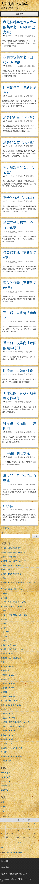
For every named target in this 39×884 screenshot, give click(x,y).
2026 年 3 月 (5, 781)
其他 (2, 802)
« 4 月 (18, 843)
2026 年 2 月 (5, 786)
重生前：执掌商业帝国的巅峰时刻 (13, 552)
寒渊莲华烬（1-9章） (9, 645)
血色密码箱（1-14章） (9, 679)
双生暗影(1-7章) (6, 744)
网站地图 (5, 861)
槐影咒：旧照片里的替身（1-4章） (14, 602)
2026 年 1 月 (5, 790)
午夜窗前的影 (6, 761)
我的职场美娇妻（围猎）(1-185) (12, 589)
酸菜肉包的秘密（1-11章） (10, 701)
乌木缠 (3, 611)
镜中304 (4, 628)
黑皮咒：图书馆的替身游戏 (11, 574)
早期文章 (5, 528)
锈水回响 (4, 598)
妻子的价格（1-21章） (19, 197)
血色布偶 (4, 619)
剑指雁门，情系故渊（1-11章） (12, 649)
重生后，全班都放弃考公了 (11, 548)
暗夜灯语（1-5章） (8, 714)
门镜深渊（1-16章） (8, 731)
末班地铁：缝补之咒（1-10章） (12, 606)
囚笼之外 (4, 662)
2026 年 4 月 (5, 777)
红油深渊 (4, 692)
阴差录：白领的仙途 (18, 370)
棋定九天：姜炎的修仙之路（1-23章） (15, 615)
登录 (1, 848)
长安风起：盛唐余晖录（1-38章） (13, 726)
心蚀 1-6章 (5, 632)
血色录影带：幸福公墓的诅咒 (11, 756)
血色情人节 (5, 671)
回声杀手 (4, 641)
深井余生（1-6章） (8, 735)
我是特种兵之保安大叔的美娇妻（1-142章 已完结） (19, 27)
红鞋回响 (4, 636)
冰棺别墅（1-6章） (8, 654)
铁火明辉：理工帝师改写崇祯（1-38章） (16, 722)
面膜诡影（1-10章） (8, 696)
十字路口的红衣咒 (16, 453)
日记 (2, 811)
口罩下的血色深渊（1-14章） (11, 705)
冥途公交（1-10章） (8, 718)
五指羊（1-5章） (7, 709)
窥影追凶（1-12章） (8, 688)
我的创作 (4, 806)
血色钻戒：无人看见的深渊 (11, 658)
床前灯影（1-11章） (8, 675)
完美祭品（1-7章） (8, 666)
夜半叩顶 (4, 752)
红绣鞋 (8, 506)
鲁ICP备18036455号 (14, 853)
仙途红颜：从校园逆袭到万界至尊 (13, 561)
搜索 (1, 533)
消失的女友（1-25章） (19, 142)
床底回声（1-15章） (8, 684)
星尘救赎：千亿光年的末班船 (11, 748)
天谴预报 (4, 624)
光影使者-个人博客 (14, 4)
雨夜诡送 (4, 594)
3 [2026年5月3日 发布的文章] (34, 823)
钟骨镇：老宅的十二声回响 (11, 565)
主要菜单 (19, 14)
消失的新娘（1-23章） (19, 117)
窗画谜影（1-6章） (8, 739)
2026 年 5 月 (5, 773)
